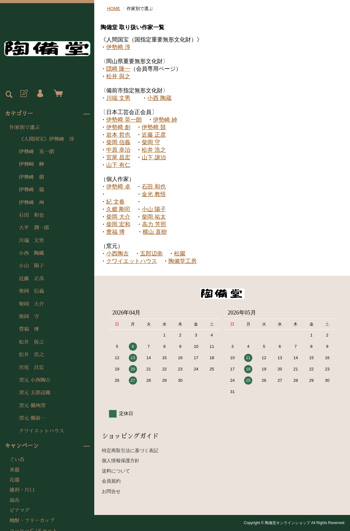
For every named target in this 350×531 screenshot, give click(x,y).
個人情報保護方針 (120, 460)
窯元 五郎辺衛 (35, 392)
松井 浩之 (31, 354)
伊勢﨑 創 (31, 177)
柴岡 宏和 (118, 224)
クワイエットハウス (41, 431)
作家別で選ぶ (24, 127)
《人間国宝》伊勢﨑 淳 (46, 139)
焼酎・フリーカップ (32, 520)
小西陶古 (117, 253)
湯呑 (14, 500)
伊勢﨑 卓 (118, 186)
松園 (179, 253)
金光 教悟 (154, 194)
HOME (113, 8)
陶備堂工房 (182, 261)
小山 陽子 (31, 265)
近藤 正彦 (31, 278)
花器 (14, 480)
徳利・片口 (22, 490)
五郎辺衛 (151, 253)
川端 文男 (31, 240)
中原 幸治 (118, 150)
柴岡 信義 (31, 291)
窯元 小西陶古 (35, 380)
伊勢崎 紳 (31, 164)
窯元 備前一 (32, 418)
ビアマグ (19, 510)
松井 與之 (31, 342)
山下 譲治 (154, 157)
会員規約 (111, 481)
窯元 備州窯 (32, 405)
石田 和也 (31, 215)
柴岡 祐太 (154, 217)
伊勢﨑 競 (31, 189)
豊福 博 (29, 329)
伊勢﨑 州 (31, 202)
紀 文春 (115, 202)
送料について (116, 471)
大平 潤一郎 (34, 227)
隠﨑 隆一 (118, 69)
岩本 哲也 (118, 135)
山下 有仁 (118, 165)
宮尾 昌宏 (31, 367)
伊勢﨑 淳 (118, 47)
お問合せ (111, 491)
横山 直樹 (155, 232)
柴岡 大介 (31, 304)
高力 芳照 (154, 224)
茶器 (14, 470)
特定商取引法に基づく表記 (130, 450)
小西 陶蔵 (31, 253)
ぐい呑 (17, 459)
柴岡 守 (29, 316)
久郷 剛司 (118, 209)
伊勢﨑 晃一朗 (36, 151)
